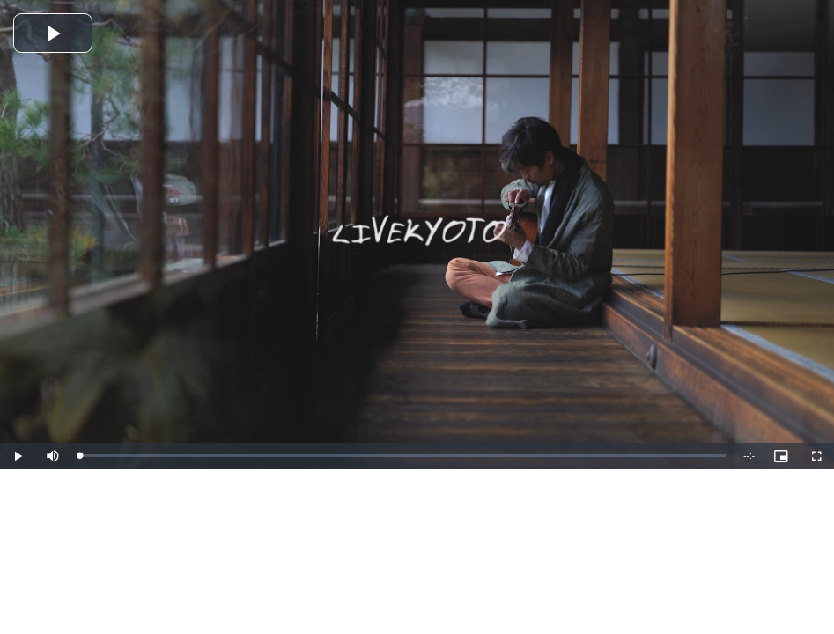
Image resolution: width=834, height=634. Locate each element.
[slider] (402, 455)
